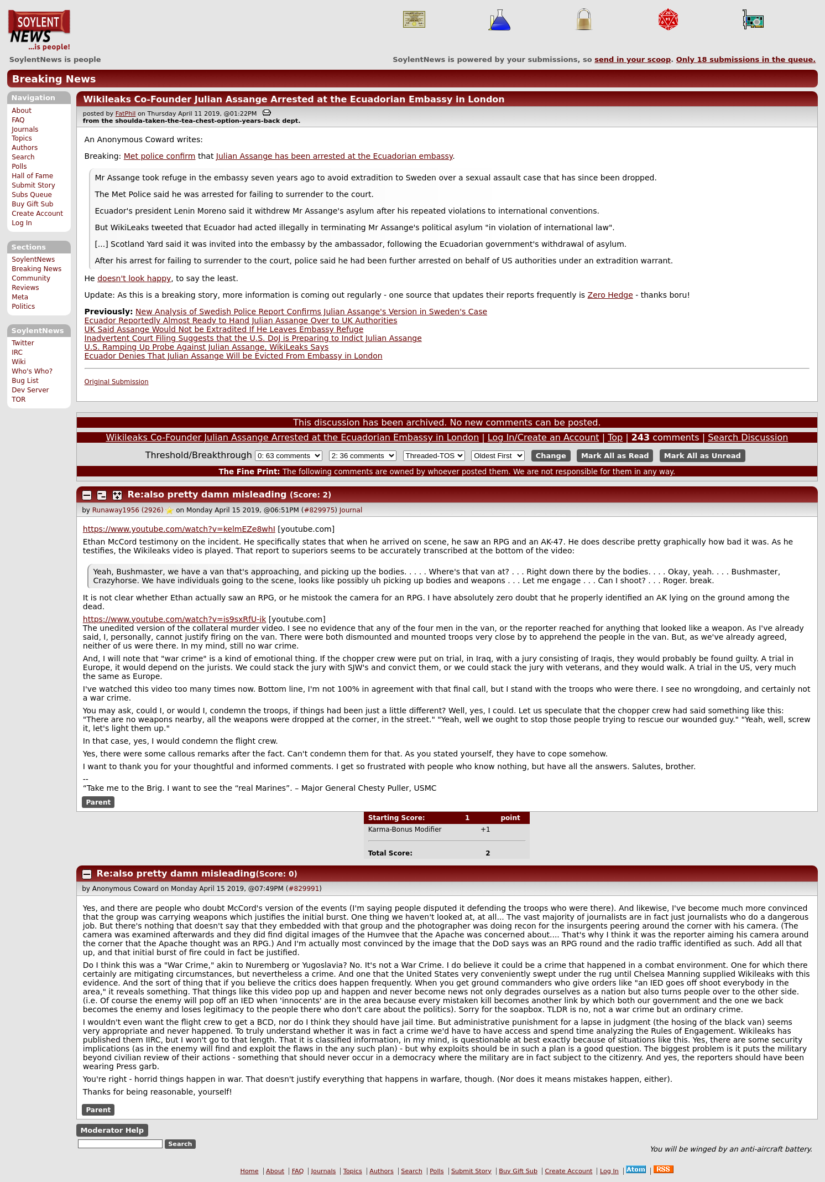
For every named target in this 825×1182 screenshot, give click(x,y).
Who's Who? (32, 371)
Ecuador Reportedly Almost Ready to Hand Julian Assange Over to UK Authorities (241, 320)
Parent (98, 802)
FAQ (18, 120)
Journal (351, 510)
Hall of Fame (32, 176)
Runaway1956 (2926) (128, 510)
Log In (22, 223)
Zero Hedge (610, 295)
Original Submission (117, 382)
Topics (22, 138)
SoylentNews (39, 30)
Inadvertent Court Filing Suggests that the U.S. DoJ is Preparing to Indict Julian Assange (253, 338)
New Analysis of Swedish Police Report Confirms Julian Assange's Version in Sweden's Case (311, 311)
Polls (19, 166)
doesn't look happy (134, 278)
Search (23, 157)
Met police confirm (160, 156)
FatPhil (126, 113)
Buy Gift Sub (32, 204)
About (22, 111)
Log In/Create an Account (543, 437)
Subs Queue (32, 195)
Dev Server (30, 390)
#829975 (319, 510)
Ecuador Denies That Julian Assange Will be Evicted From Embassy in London (234, 355)
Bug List (25, 381)
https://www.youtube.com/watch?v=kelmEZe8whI (179, 529)
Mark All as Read (615, 456)
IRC (17, 352)
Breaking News (54, 79)
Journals (25, 129)
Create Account (37, 213)
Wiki (18, 362)
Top (615, 437)
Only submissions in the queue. (746, 59)
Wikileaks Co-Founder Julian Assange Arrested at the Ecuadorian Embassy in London (293, 99)
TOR (18, 399)
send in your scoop (632, 59)
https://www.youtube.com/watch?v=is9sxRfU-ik (175, 619)
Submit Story (33, 185)
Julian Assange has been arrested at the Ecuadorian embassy (334, 156)
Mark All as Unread (702, 456)
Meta (20, 297)
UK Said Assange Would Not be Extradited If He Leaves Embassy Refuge (224, 329)
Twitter (23, 343)
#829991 (303, 889)
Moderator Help (112, 1130)
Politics (23, 306)
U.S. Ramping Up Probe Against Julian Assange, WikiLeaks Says (207, 347)
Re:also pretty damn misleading (207, 494)
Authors (25, 148)
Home (250, 1171)
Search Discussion (748, 437)
